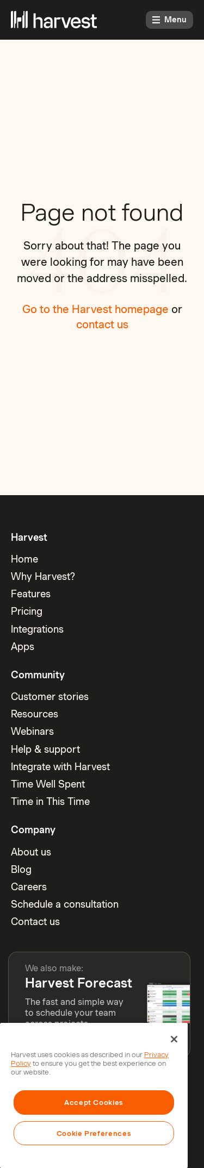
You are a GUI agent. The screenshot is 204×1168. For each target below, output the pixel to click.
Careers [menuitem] (29, 886)
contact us (102, 324)
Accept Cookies (93, 1102)
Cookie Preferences (94, 1133)
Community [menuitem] (38, 674)
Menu (169, 19)
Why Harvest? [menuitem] (43, 576)
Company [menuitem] (33, 829)
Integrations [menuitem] (37, 629)
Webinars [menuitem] (32, 731)
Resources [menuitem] (34, 714)
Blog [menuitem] (21, 869)
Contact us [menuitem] (35, 921)
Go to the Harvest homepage (95, 309)
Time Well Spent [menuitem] (48, 784)
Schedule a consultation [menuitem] (65, 904)
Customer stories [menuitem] (50, 696)
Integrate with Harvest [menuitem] (60, 766)
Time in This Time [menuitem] (50, 801)
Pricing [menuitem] (26, 611)
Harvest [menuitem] (29, 537)
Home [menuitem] (24, 559)
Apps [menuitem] (22, 646)
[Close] (174, 1039)
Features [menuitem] (31, 593)
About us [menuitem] (31, 852)
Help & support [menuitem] (45, 749)
